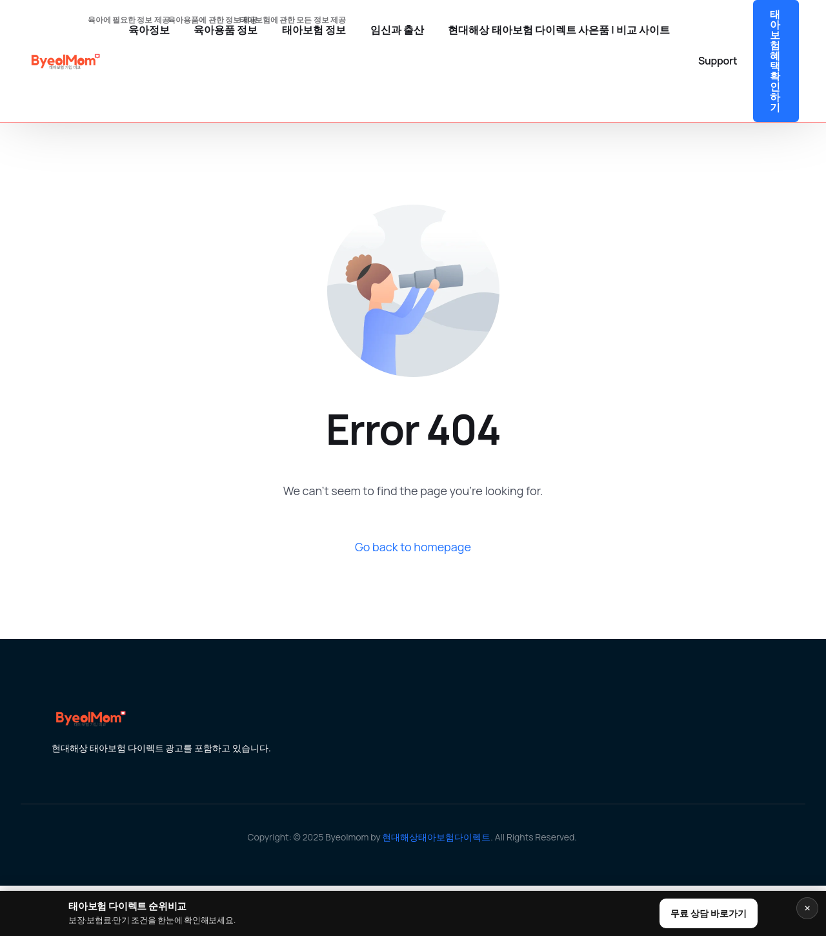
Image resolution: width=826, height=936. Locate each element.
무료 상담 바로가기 (708, 913)
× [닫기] (807, 908)
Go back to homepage (413, 546)
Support (718, 61)
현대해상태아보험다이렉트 (436, 837)
